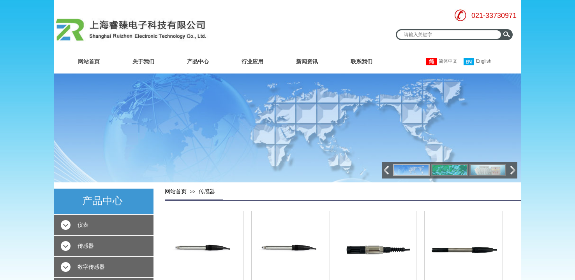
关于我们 (143, 61)
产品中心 (198, 61)
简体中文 (441, 61)
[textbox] (449, 34)
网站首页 (89, 61)
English (477, 61)
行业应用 (252, 61)
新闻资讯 (307, 61)
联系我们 (361, 61)
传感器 (207, 191)
